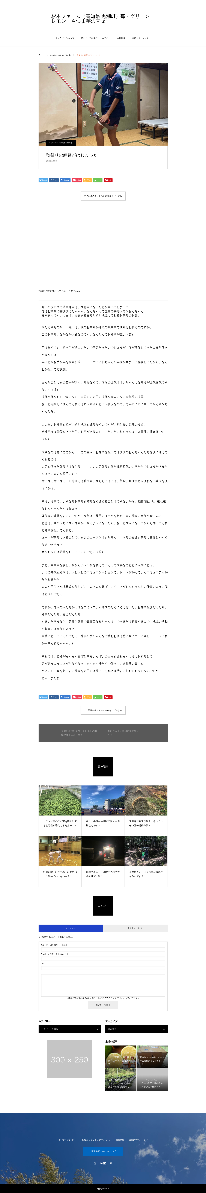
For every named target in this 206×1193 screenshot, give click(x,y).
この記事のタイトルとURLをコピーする (103, 196)
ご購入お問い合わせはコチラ (103, 1151)
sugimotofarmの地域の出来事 (61, 143)
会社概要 (121, 38)
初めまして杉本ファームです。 (95, 38)
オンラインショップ (64, 38)
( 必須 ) (54, 945)
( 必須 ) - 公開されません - (55, 954)
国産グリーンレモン (141, 38)
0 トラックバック (135, 928)
